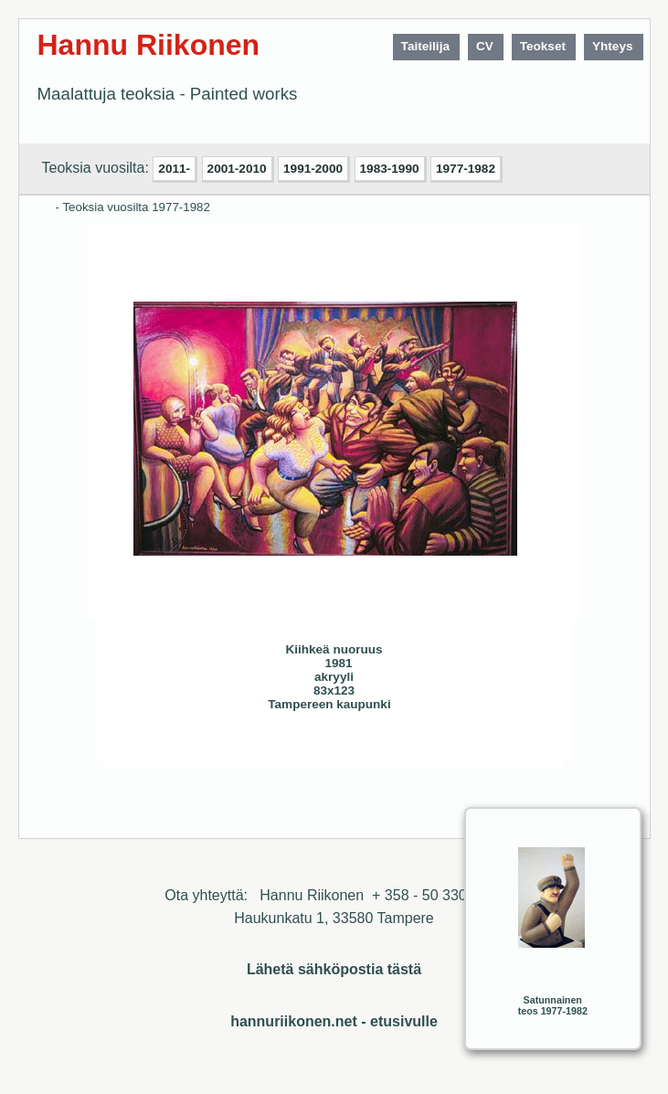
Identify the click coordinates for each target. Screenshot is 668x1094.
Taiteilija (425, 46)
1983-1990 (389, 168)
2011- (174, 168)
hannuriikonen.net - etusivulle (334, 1021)
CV (484, 46)
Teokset (543, 46)
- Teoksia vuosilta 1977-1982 (133, 207)
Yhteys (612, 46)
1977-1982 (465, 168)
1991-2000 (313, 168)
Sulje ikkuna (505, 745)
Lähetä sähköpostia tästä (334, 969)
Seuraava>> (254, 745)
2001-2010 (237, 168)
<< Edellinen (217, 745)
